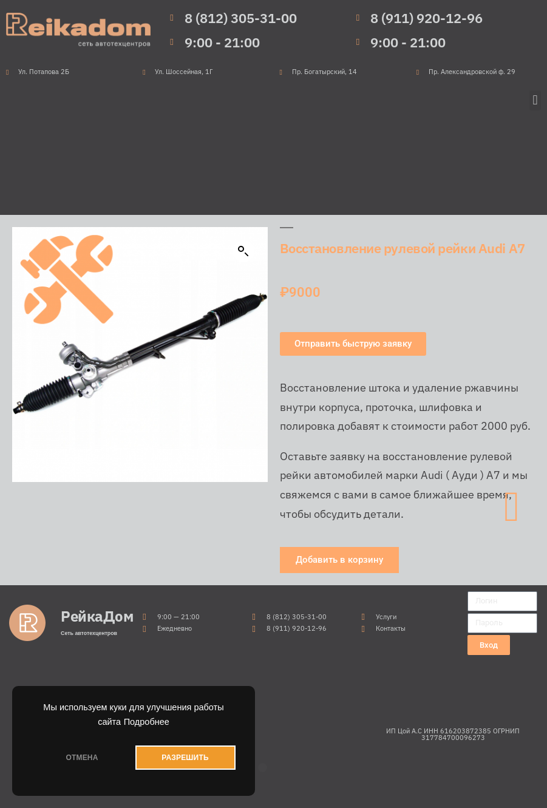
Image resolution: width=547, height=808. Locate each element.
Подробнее (146, 722)
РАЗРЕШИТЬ (184, 757)
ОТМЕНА (82, 757)
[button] (535, 100)
